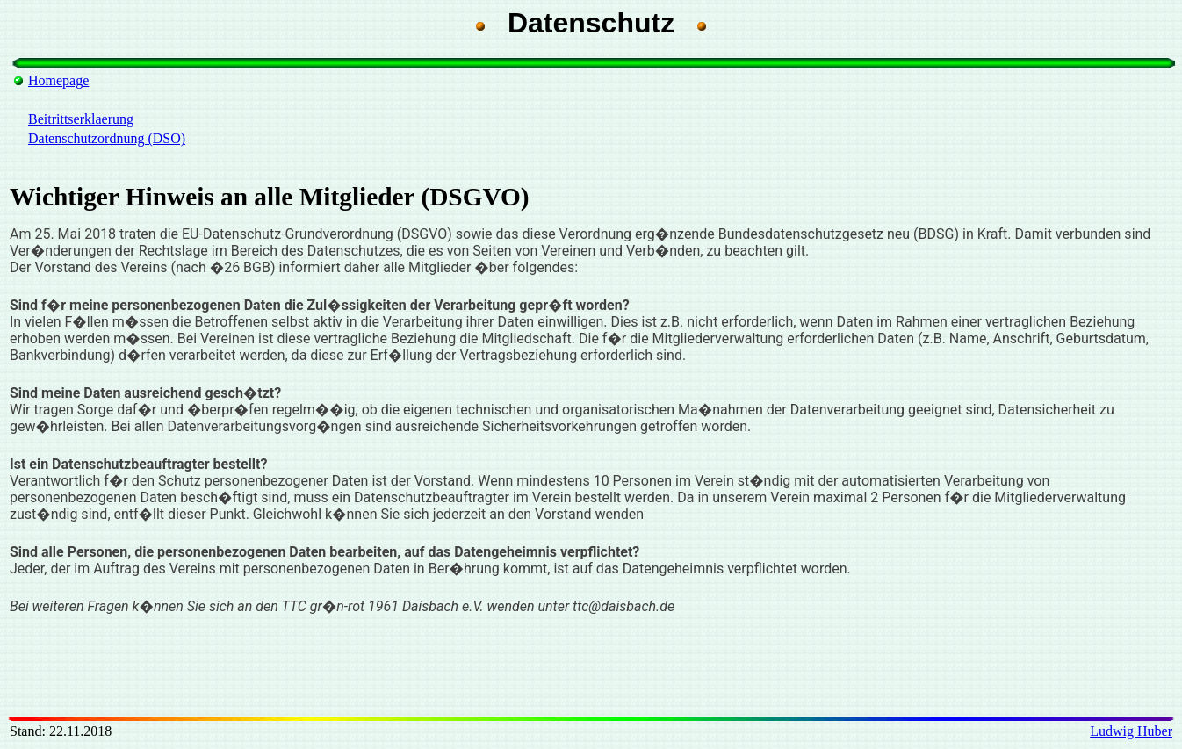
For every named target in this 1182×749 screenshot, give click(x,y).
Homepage (58, 80)
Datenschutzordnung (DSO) (106, 138)
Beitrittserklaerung (80, 119)
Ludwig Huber (1131, 731)
